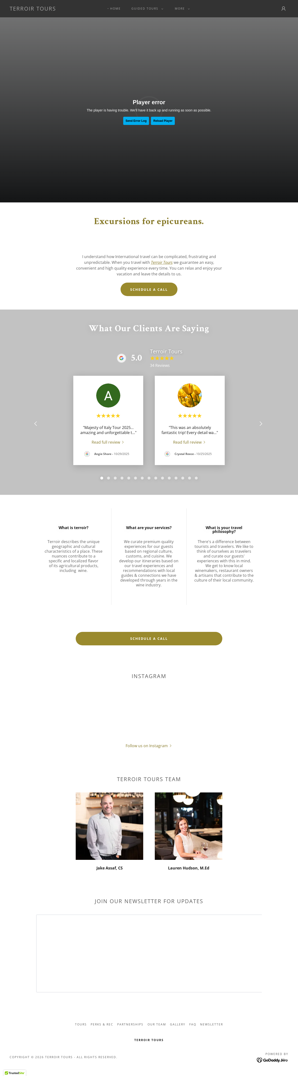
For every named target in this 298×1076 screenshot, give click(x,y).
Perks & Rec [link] (102, 1024)
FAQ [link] (192, 1024)
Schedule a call (149, 289)
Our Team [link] (157, 1024)
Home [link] (115, 8)
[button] (146, 9)
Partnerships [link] (130, 1024)
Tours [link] (81, 1024)
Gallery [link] (177, 1024)
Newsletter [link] (211, 1024)
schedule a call (149, 638)
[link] (33, 9)
